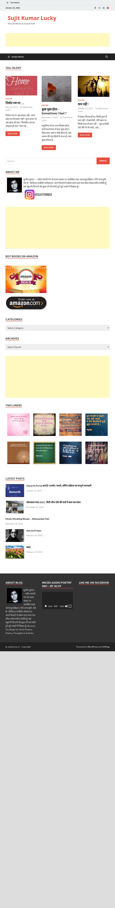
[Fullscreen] (70, 606)
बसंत (28, 547)
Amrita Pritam (33, 530)
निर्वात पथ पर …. (15, 103)
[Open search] (106, 56)
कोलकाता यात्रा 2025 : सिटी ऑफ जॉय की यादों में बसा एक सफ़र (53, 502)
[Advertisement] (60, 40)
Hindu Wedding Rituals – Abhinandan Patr (28, 518)
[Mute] (66, 606)
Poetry (9, 99)
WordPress (92, 646)
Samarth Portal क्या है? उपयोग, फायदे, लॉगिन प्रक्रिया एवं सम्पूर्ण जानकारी (58, 485)
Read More (12, 133)
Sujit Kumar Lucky (32, 18)
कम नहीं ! (83, 104)
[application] (57, 600)
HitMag (105, 646)
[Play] (45, 606)
